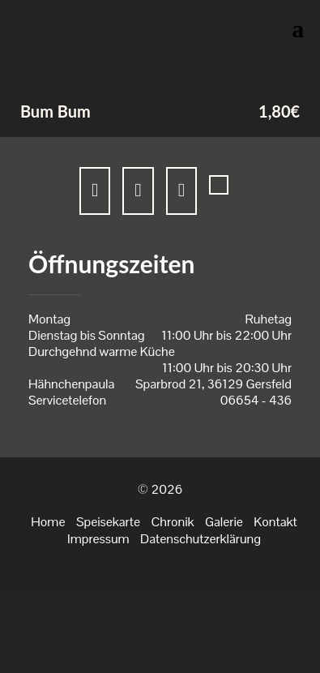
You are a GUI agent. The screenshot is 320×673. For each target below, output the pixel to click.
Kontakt (275, 521)
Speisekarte (108, 521)
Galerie (224, 521)
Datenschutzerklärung (200, 538)
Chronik (172, 521)
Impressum (98, 538)
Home (48, 521)
